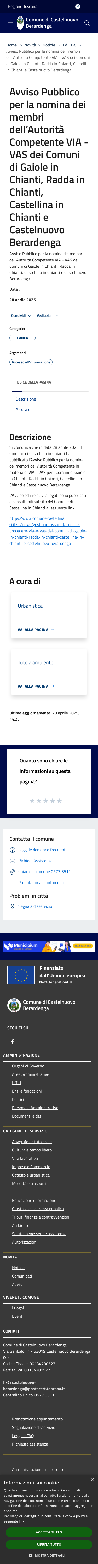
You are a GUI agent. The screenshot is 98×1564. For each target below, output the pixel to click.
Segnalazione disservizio (33, 1427)
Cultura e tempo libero (32, 1150)
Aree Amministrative (30, 1074)
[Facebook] (12, 1041)
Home (11, 45)
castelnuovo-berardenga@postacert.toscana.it (34, 1385)
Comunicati (22, 1276)
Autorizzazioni (24, 1242)
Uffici (16, 1082)
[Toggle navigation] (10, 22)
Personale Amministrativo (35, 1108)
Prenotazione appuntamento (37, 1419)
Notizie (49, 45)
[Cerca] (87, 23)
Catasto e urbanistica (31, 1175)
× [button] (92, 1480)
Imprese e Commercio (31, 1166)
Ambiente (20, 1225)
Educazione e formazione (34, 1200)
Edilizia (69, 45)
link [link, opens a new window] (21, 1521)
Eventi (18, 1316)
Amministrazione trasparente (38, 1469)
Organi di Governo (28, 1066)
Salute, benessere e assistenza (39, 1234)
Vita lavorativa (25, 1158)
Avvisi (17, 1284)
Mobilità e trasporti (29, 1183)
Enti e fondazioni (27, 1091)
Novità (30, 45)
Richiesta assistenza (30, 1444)
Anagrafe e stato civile (32, 1141)
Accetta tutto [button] (49, 1532)
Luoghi (18, 1308)
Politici (18, 1099)
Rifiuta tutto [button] (49, 1544)
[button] (49, 1555)
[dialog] (49, 1519)
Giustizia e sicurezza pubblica (38, 1208)
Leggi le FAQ (23, 1435)
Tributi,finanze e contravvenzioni (41, 1217)
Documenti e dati (27, 1116)
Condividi (22, 316)
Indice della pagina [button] (33, 382)
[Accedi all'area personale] (78, 7)
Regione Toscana (22, 6)
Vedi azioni (48, 316)
